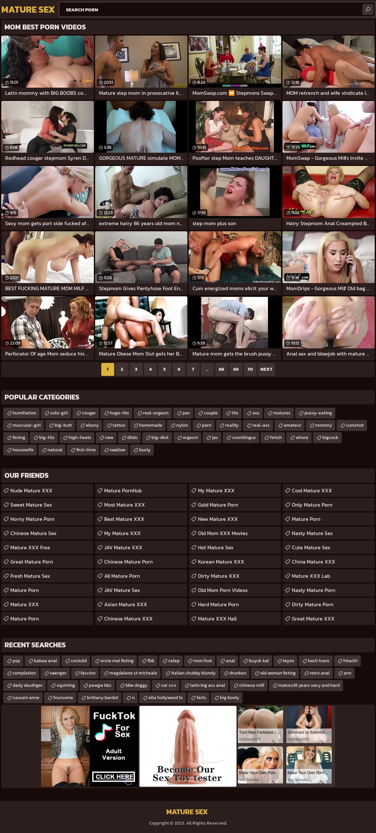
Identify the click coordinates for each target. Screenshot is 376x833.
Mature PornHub (123, 490)
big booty (229, 697)
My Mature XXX (122, 533)
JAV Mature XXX (123, 547)
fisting (19, 437)
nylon (182, 425)
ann (347, 673)
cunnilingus (244, 437)
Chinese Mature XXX (128, 618)
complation (24, 673)
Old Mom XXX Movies (223, 533)
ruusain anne (26, 697)
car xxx (168, 685)
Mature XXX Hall (217, 618)
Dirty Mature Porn (312, 604)
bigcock (330, 437)
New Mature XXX (218, 519)
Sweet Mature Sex (31, 505)
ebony (92, 425)
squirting (66, 685)
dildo (132, 437)
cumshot (355, 425)
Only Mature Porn (312, 505)
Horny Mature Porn (32, 519)
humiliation (24, 413)
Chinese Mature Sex (33, 533)
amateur (292, 425)
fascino (88, 673)
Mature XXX (24, 604)
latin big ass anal (207, 685)
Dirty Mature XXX (218, 576)
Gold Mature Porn (218, 505)
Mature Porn (24, 590)
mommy (323, 425)
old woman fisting (278, 673)
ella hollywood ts (166, 697)
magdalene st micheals (133, 673)
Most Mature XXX (124, 505)
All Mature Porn (122, 576)
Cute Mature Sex (311, 547)
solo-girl (59, 413)
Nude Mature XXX (31, 490)
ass (256, 413)
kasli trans (318, 660)
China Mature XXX (313, 561)
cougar (89, 413)
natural (55, 449)
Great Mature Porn (31, 561)
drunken (237, 673)
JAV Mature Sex (122, 590)
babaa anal (45, 660)
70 (250, 369)
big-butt (63, 425)
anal (230, 660)
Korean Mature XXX (221, 561)
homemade (150, 425)
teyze (288, 660)
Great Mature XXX (313, 618)
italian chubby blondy (193, 673)
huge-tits (119, 413)
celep (174, 660)
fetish (276, 437)
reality (231, 425)
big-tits (47, 437)
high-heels (80, 437)
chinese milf (251, 685)
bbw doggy (136, 685)
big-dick (160, 437)
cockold (79, 660)
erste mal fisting (117, 660)
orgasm (190, 437)
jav (215, 437)
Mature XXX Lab (311, 576)
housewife (23, 449)
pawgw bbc (100, 685)
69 (235, 369)
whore (302, 437)
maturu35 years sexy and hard (309, 685)
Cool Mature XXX (312, 490)
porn (206, 425)
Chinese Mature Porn (128, 561)
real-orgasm (156, 413)
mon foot (203, 660)
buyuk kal (259, 660)
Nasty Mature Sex (312, 533)
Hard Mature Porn (218, 604)
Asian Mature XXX (125, 604)
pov (186, 413)
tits (235, 413)
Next (266, 369)
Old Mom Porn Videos (223, 590)
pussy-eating (318, 413)
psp (16, 660)
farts (201, 697)
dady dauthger (28, 685)
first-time (86, 449)
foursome (63, 697)
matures (282, 413)
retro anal (320, 673)
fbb (151, 660)
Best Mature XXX (124, 519)
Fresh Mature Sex (30, 576)
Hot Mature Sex (216, 547)
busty (144, 449)
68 (221, 369)
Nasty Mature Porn (313, 590)
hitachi (350, 660)
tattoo (119, 425)
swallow (117, 449)
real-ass (261, 425)
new (109, 437)
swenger (58, 673)
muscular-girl (27, 425)
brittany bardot (102, 697)
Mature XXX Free (30, 547)
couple (211, 413)
